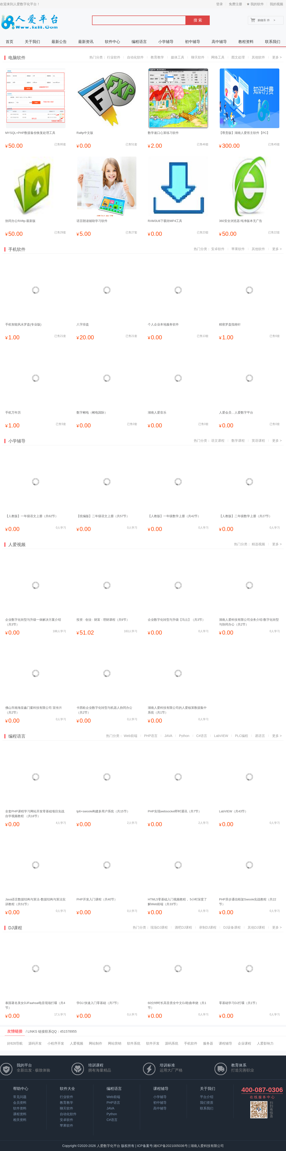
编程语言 (139, 42)
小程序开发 (55, 1043)
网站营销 (114, 1043)
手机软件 (190, 1043)
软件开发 (152, 1043)
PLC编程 (241, 736)
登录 (219, 4)
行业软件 (113, 57)
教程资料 (246, 42)
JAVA (168, 736)
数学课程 (238, 440)
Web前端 (130, 736)
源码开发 (35, 1043)
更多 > (277, 57)
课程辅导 (225, 1043)
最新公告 (59, 42)
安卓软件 (218, 249)
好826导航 (15, 1043)
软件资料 (19, 1108)
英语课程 (258, 440)
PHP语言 (151, 736)
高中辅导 (219, 42)
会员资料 (19, 1102)
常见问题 (19, 1097)
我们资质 (206, 1102)
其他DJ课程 (256, 927)
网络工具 (218, 57)
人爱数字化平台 (108, 1146)
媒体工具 (177, 57)
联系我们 (272, 42)
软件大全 (67, 1089)
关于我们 (32, 42)
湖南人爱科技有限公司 (207, 1146)
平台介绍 (206, 1097)
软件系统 (133, 1043)
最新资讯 (85, 42)
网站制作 (95, 1043)
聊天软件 (197, 57)
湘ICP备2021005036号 (170, 1146)
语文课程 (218, 440)
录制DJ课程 (207, 927)
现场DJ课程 (159, 927)
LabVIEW (221, 736)
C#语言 (201, 736)
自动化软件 (135, 57)
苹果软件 (238, 249)
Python (184, 736)
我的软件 (257, 4)
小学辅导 (166, 42)
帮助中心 (20, 1089)
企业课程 (244, 1043)
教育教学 (157, 57)
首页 (9, 42)
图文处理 (238, 57)
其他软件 (258, 57)
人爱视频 (76, 1043)
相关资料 (19, 1120)
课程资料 (19, 1114)
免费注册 (235, 4)
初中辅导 (192, 42)
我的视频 (276, 4)
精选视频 (258, 544)
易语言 (260, 736)
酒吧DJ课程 (183, 927)
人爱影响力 (265, 1043)
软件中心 (112, 42)
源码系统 (171, 1043)
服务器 (208, 1043)
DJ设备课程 (232, 927)
